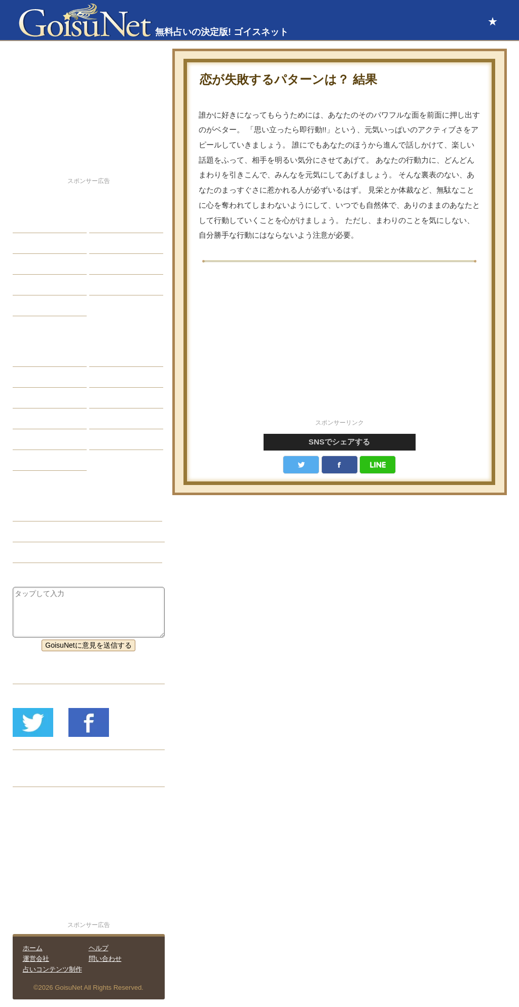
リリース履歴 (41, 776)
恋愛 (27, 222)
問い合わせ (105, 958)
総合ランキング (121, 285)
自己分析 (34, 243)
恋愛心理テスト (45, 439)
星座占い (34, 356)
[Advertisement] (339, 346)
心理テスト (114, 439)
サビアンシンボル (48, 377)
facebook (339, 464)
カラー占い (38, 398)
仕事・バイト (118, 264)
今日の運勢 (114, 243)
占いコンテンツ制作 (52, 969)
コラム (107, 419)
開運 (27, 285)
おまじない (38, 460)
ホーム (33, 948)
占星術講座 (38, 306)
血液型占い (114, 398)
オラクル (34, 419)
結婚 (104, 222)
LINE (377, 464)
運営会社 (36, 958)
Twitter (301, 464)
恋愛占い (34, 511)
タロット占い (118, 377)
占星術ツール (118, 356)
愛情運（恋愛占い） (52, 532)
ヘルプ (98, 948)
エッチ (31, 264)
